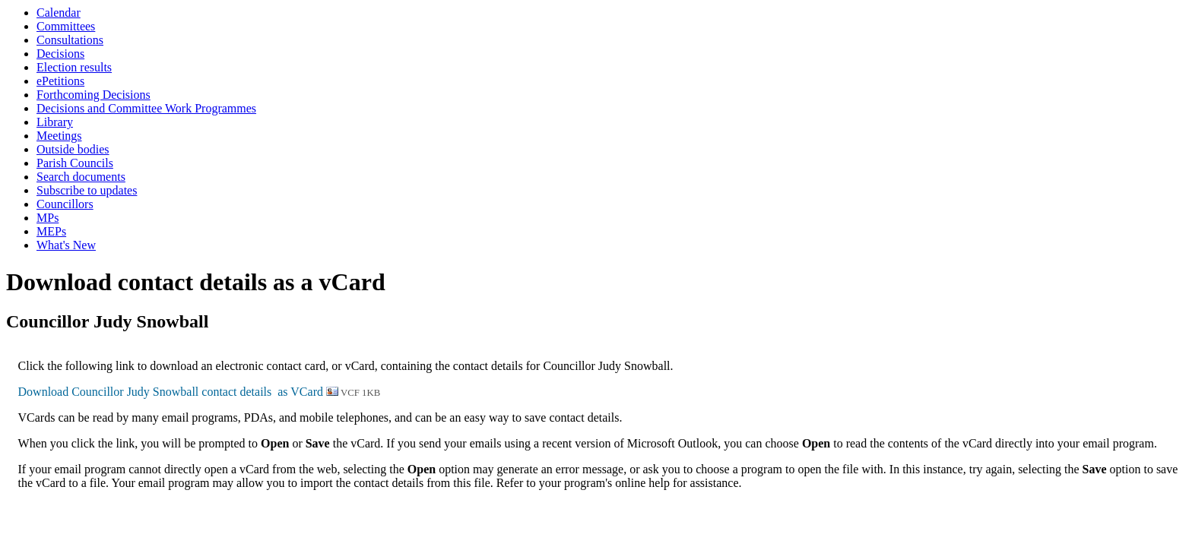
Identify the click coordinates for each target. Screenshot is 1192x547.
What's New (66, 245)
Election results (74, 67)
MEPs (51, 231)
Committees (65, 26)
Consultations (69, 39)
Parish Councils (74, 163)
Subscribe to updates (86, 190)
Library (54, 121)
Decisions (60, 53)
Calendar (58, 12)
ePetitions (60, 80)
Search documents (80, 176)
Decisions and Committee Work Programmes (146, 108)
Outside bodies (72, 149)
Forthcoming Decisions (93, 94)
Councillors (65, 204)
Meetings (59, 135)
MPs (47, 217)
